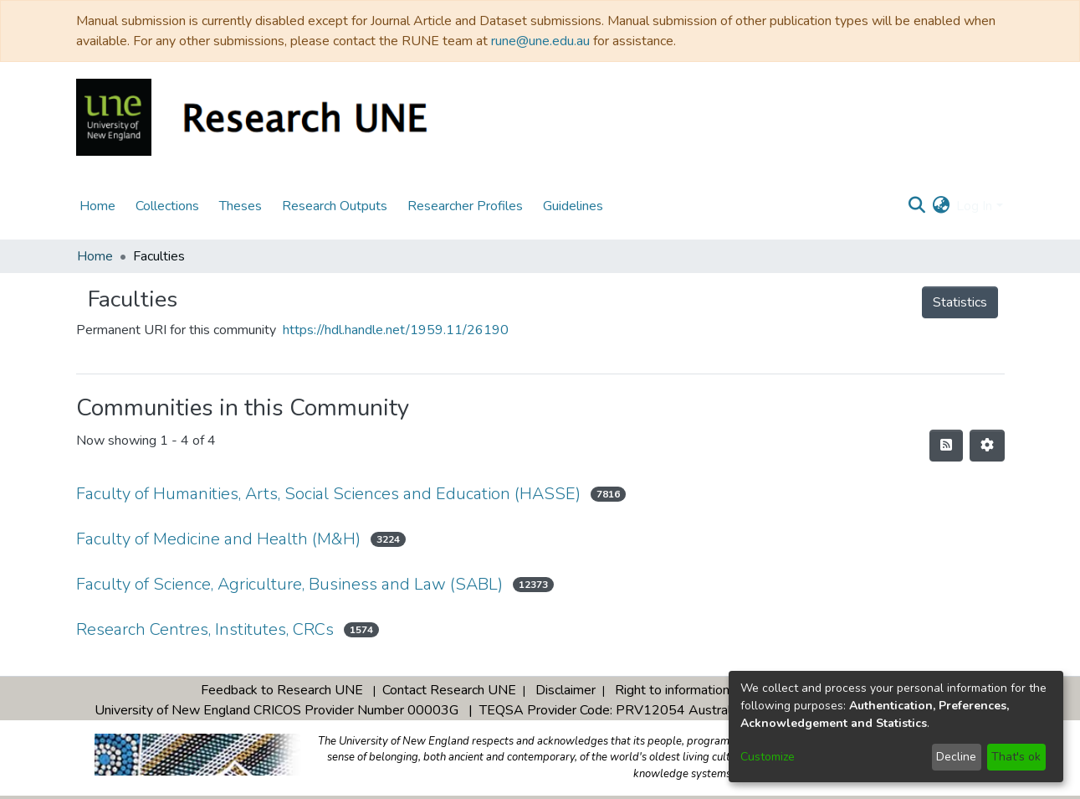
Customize (767, 757)
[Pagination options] (987, 445)
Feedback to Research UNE (282, 690)
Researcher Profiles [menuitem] (465, 206)
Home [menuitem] (97, 206)
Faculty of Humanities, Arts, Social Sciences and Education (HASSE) (328, 493)
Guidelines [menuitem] (573, 206)
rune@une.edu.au (540, 41)
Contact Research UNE (449, 690)
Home (95, 256)
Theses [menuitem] (240, 206)
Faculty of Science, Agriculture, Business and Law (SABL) (289, 584)
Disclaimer (565, 690)
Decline (956, 757)
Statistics (960, 302)
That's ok (1016, 757)
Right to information (672, 690)
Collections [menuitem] (167, 206)
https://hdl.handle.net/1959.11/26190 (396, 330)
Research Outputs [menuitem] (334, 206)
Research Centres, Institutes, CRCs (205, 629)
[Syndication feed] (946, 445)
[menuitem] (940, 206)
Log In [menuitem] (974, 206)
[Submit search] (916, 206)
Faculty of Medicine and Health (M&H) (218, 539)
